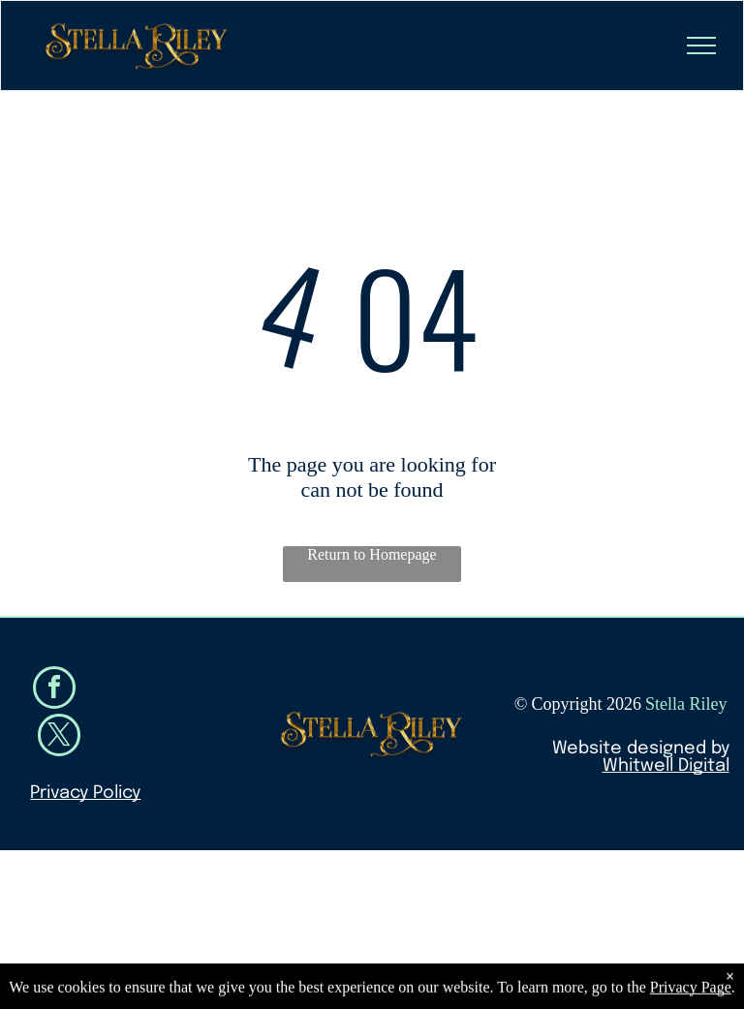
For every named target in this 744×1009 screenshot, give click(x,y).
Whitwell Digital (666, 766)
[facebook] (54, 690)
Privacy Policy (85, 793)
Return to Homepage (371, 554)
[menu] (701, 45)
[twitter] (59, 737)
